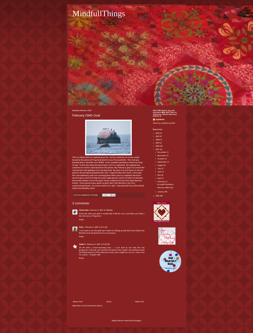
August (160, 165)
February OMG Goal (165, 187)
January (161, 192)
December (162, 152)
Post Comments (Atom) (92, 306)
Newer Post (78, 302)
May (159, 175)
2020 (158, 140)
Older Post (139, 302)
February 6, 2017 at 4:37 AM (96, 227)
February (161, 181)
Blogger (137, 320)
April (159, 178)
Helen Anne (84, 210)
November (162, 155)
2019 (158, 143)
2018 (158, 146)
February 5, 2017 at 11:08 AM (101, 210)
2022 (158, 133)
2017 (158, 149)
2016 (158, 196)
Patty (81, 227)
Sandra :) (82, 244)
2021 (158, 136)
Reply (81, 219)
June (159, 172)
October (161, 159)
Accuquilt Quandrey (165, 184)
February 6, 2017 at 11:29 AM (98, 244)
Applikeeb (160, 119)
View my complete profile (164, 123)
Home (108, 302)
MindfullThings (98, 13)
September (162, 162)
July (159, 168)
